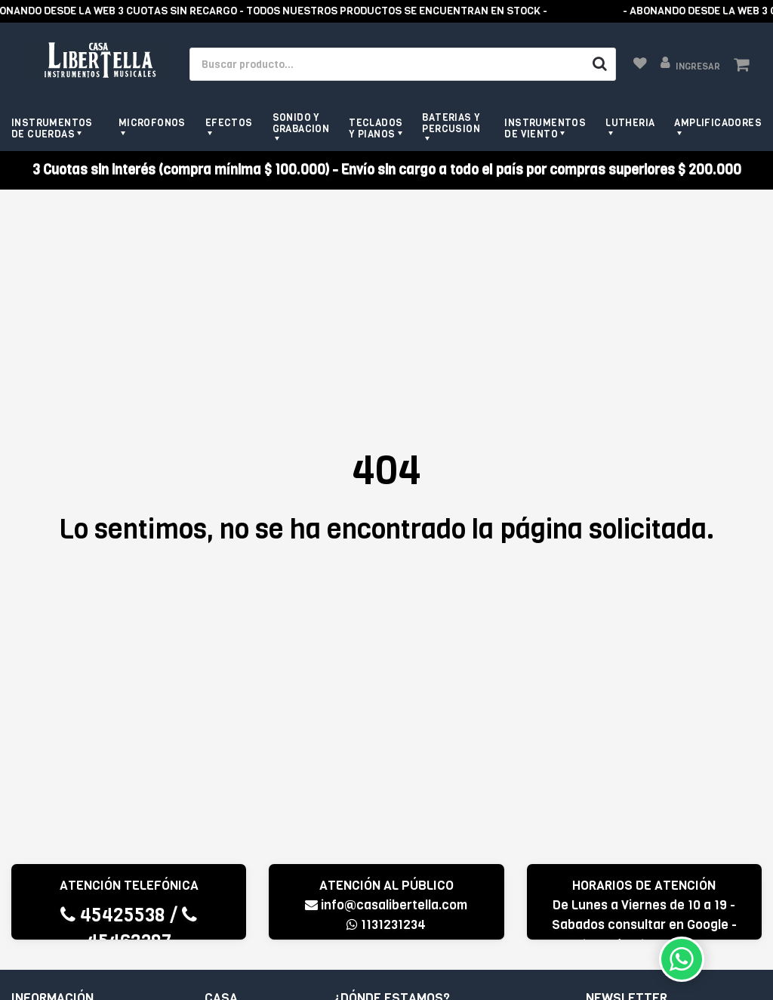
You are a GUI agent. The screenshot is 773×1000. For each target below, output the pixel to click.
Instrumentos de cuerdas (52, 128)
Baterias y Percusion (451, 123)
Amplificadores (718, 122)
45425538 (112, 915)
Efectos (229, 122)
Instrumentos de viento (545, 128)
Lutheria (629, 122)
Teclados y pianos (375, 128)
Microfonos (152, 122)
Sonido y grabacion (301, 123)
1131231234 (386, 925)
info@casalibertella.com (386, 905)
